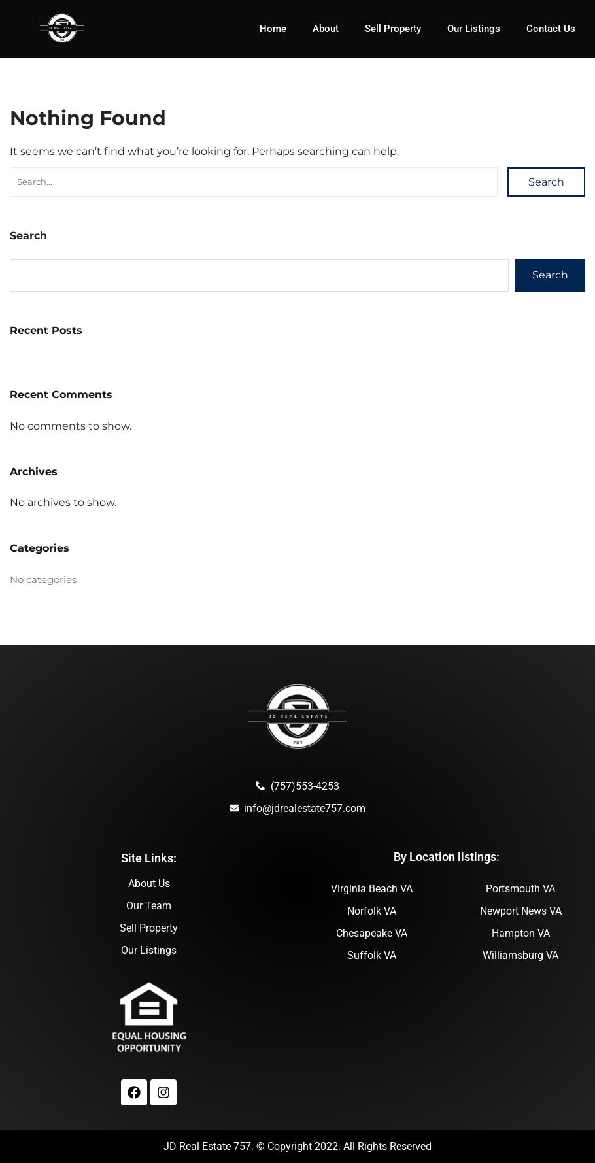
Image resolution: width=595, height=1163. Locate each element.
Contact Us (550, 29)
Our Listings (473, 29)
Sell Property (393, 29)
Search (546, 182)
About (326, 29)
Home (273, 29)
